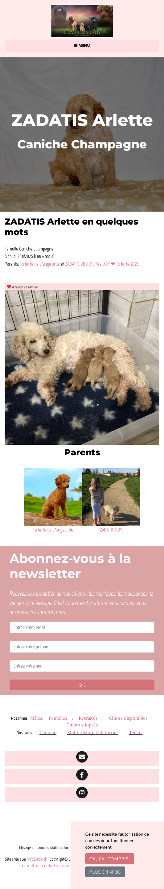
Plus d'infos (105, 872)
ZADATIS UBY (77, 264)
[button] (16, 367)
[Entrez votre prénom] (82, 647)
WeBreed (36, 859)
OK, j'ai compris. (109, 859)
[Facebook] (82, 776)
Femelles (58, 718)
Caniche (48, 732)
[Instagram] (82, 794)
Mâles (36, 718)
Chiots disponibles (128, 718)
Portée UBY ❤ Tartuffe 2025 (114, 264)
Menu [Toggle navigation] (82, 45)
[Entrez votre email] (82, 627)
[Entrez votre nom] (82, 666)
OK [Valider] (82, 685)
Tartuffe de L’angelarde (40, 264)
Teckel (136, 732)
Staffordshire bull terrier (92, 732)
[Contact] (82, 758)
